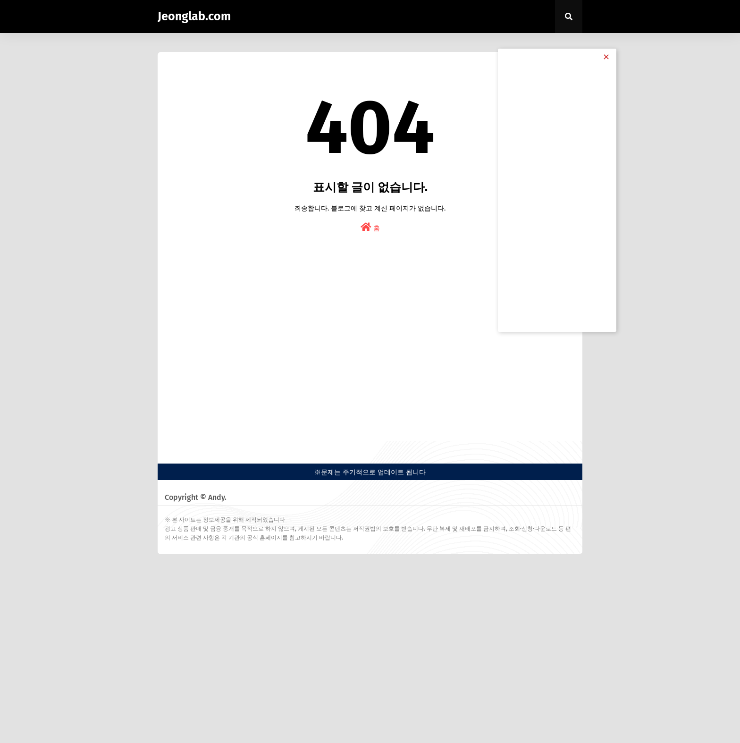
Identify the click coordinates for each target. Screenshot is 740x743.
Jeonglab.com (194, 16)
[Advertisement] (370, 356)
